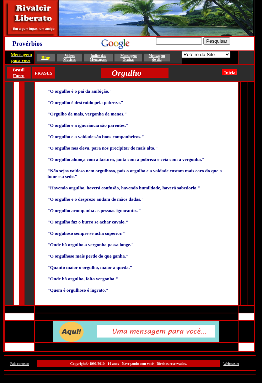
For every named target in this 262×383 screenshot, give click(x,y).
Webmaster (231, 364)
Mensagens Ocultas (129, 57)
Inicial (230, 72)
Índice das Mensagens (98, 57)
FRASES (43, 73)
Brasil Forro (19, 72)
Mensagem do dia (157, 57)
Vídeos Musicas (69, 57)
